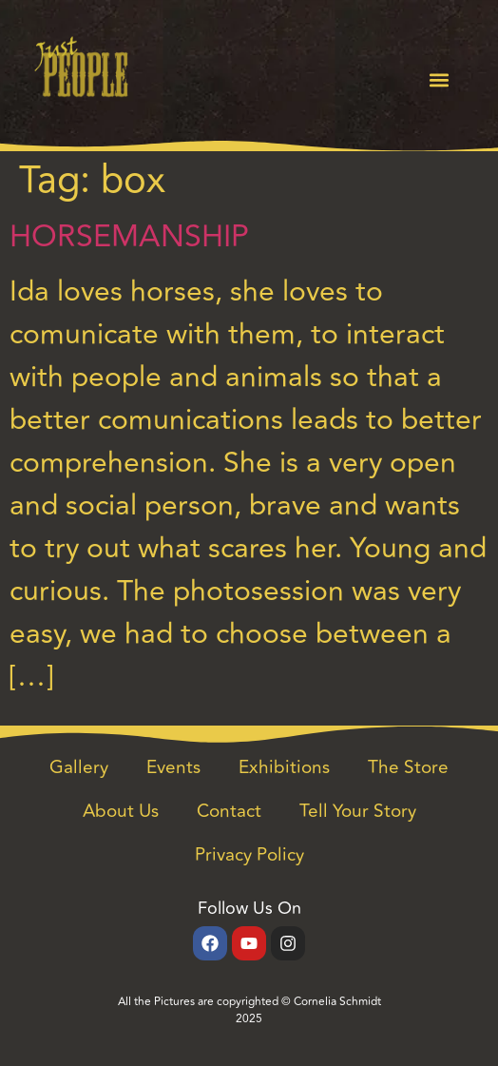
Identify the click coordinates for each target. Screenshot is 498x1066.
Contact (229, 811)
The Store (408, 767)
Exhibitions (284, 767)
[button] (439, 80)
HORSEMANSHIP (129, 237)
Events (173, 767)
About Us (121, 811)
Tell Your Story (357, 811)
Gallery (78, 767)
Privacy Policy (249, 855)
